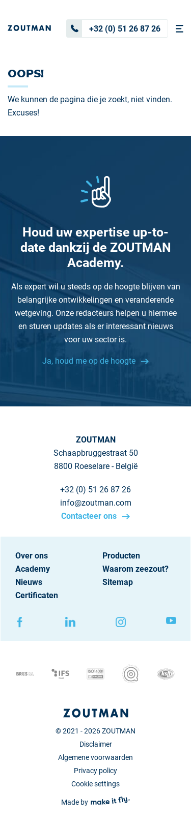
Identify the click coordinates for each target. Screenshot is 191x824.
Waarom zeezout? (135, 569)
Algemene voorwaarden (95, 757)
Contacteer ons (90, 516)
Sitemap (117, 582)
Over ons (31, 556)
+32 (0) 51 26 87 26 (113, 28)
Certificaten (36, 595)
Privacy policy (95, 771)
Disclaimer (95, 744)
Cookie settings (95, 784)
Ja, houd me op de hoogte (90, 361)
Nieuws (28, 582)
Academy (32, 569)
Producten (121, 556)
